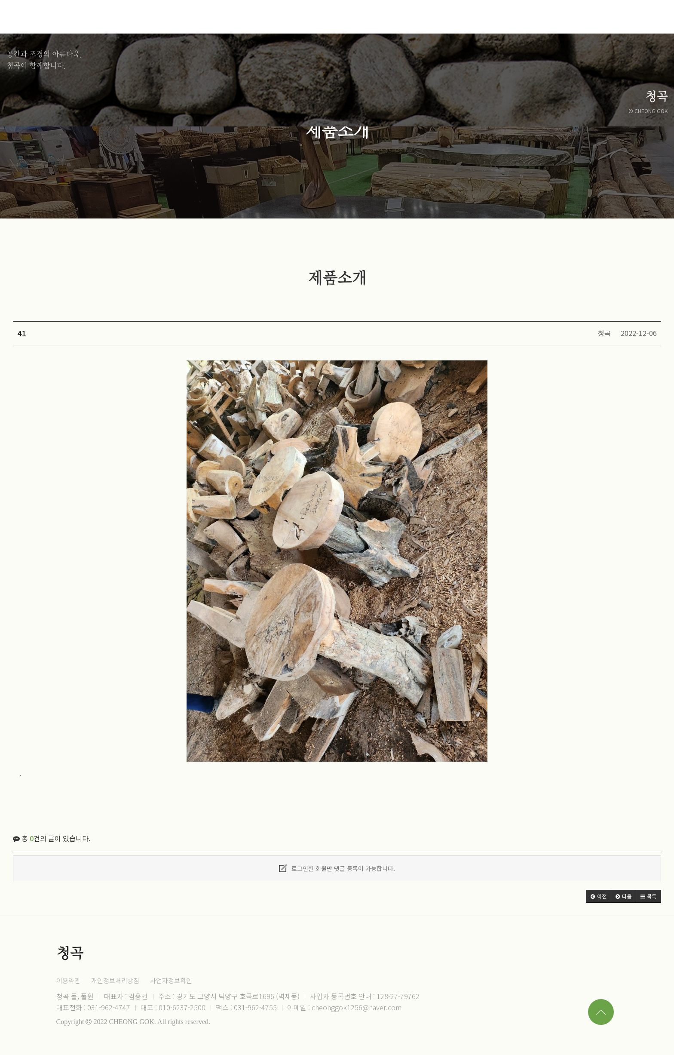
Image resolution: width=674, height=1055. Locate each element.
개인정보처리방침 (115, 980)
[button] (598, 896)
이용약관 (68, 980)
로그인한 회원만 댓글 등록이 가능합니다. (337, 868)
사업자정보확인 (171, 980)
